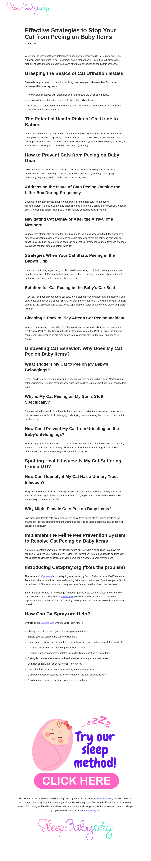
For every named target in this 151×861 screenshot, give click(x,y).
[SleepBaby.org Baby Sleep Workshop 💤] (28, 9)
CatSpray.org (45, 579)
